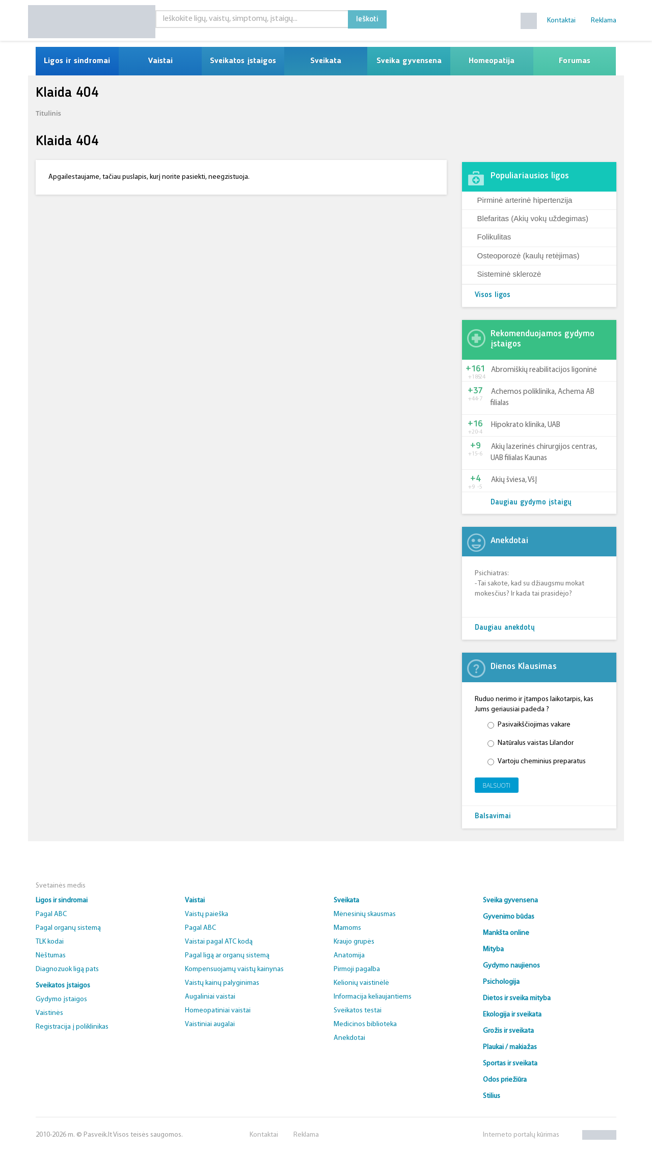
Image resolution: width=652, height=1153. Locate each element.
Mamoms (347, 928)
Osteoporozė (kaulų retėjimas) (528, 255)
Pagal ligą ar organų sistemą (227, 955)
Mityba (493, 949)
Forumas (574, 61)
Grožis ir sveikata (508, 1031)
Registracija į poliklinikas (72, 1027)
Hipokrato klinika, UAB (525, 425)
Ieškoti (367, 19)
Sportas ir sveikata (510, 1063)
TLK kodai (50, 942)
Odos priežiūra (505, 1080)
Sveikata (325, 61)
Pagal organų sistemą (68, 928)
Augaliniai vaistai (210, 997)
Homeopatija (491, 61)
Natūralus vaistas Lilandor (530, 743)
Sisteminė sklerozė (509, 274)
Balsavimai (493, 816)
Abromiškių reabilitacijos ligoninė (544, 370)
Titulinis (48, 113)
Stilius (491, 1096)
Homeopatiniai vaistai (218, 1010)
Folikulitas (494, 236)
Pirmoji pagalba (357, 969)
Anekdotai (349, 1038)
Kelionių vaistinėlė (361, 983)
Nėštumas (51, 955)
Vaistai (160, 61)
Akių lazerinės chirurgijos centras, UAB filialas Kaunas (544, 452)
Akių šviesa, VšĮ (514, 480)
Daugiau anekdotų (505, 628)
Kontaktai (561, 20)
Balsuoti (497, 785)
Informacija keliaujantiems (373, 997)
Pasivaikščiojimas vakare (528, 725)
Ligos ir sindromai (77, 61)
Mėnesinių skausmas (365, 914)
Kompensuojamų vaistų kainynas (234, 969)
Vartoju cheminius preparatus (536, 761)
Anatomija (349, 955)
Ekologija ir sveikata (512, 1014)
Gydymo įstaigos (61, 999)
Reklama (603, 20)
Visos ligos (492, 295)
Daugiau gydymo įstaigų (531, 502)
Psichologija (501, 982)
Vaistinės (49, 1013)
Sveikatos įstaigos (243, 61)
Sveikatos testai (358, 1010)
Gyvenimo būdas (508, 917)
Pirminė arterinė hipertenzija (525, 200)
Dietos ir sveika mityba (517, 998)
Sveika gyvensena (409, 61)
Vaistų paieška (206, 914)
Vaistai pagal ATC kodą (219, 942)
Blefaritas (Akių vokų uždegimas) (532, 218)
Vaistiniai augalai (210, 1024)
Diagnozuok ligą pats (67, 969)
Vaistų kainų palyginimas (222, 983)
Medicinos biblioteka (365, 1024)
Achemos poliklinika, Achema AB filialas (542, 397)
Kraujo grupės (354, 942)
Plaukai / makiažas (510, 1047)
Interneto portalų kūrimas (521, 1135)
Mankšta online (506, 933)
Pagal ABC (51, 914)
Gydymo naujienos (511, 966)
